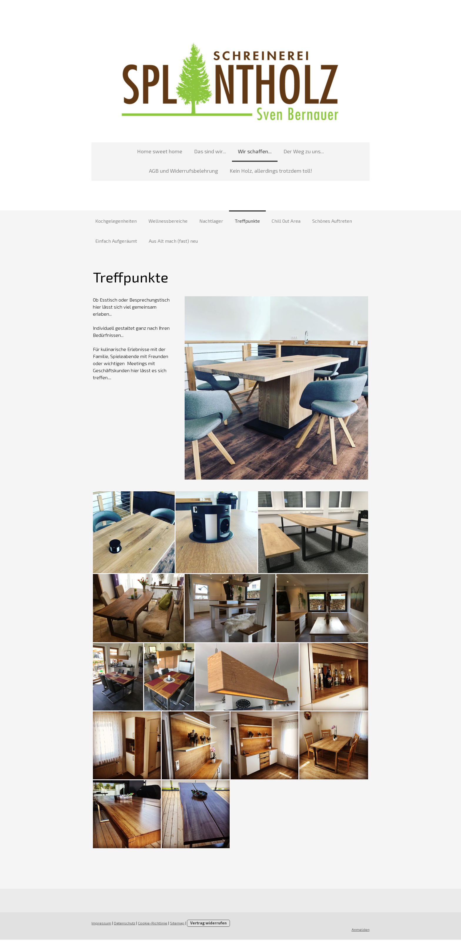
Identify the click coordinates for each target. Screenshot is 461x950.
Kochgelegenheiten (116, 222)
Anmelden (363, 939)
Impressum (99, 933)
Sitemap (175, 933)
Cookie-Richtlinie (150, 933)
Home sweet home (119, 152)
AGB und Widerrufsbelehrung (329, 152)
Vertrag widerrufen (206, 933)
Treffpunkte (247, 222)
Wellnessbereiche (168, 222)
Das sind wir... (170, 152)
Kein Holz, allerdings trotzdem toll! (230, 172)
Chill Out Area (286, 222)
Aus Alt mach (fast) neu (173, 242)
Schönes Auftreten (332, 222)
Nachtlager (211, 222)
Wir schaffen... (214, 152)
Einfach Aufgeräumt (116, 242)
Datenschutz (122, 933)
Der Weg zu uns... (263, 152)
